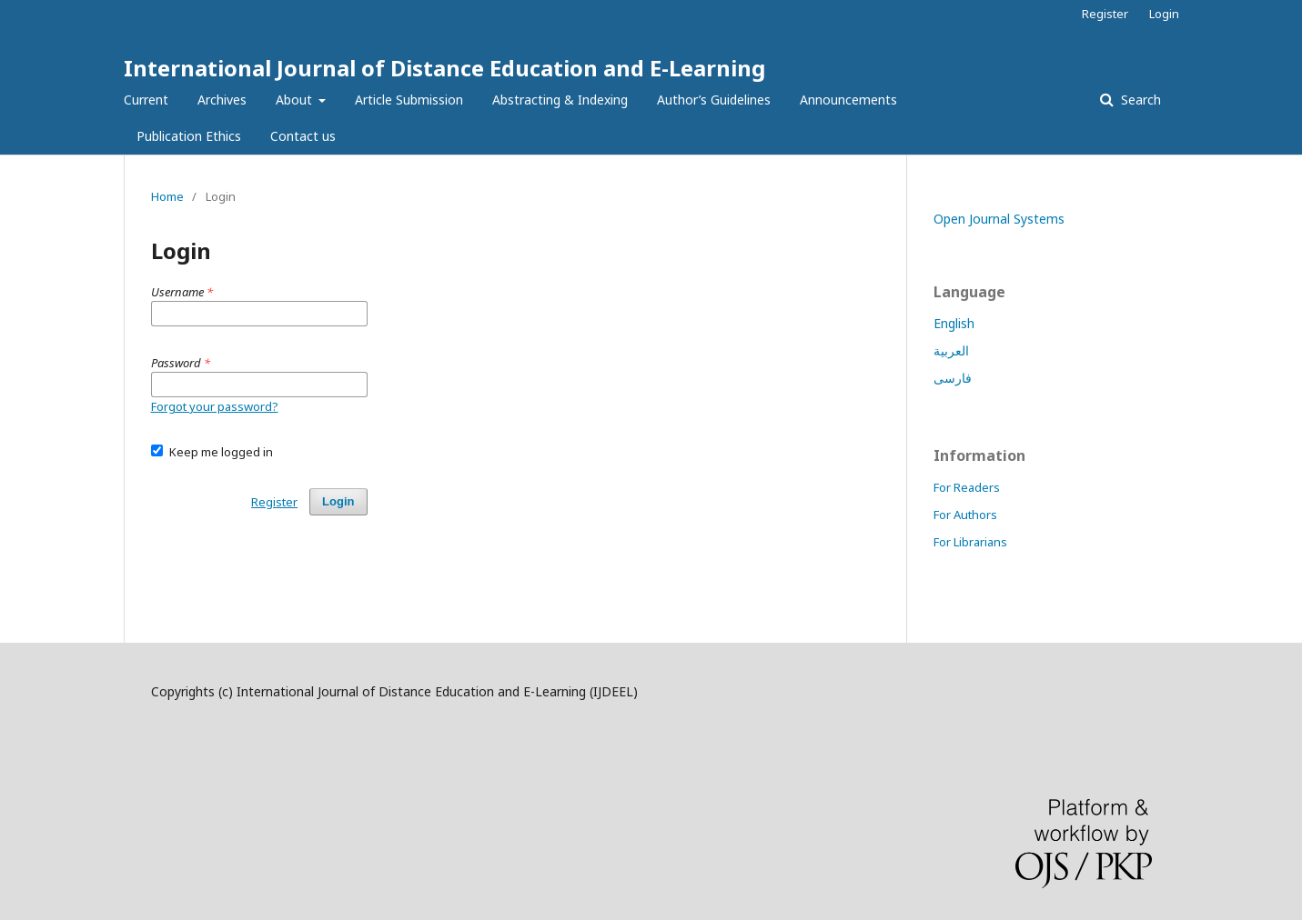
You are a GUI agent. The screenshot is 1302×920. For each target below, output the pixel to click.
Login (1164, 13)
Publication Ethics (188, 136)
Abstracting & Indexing (560, 99)
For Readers (967, 487)
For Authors (965, 514)
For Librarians (970, 542)
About (296, 99)
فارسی (953, 377)
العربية (951, 350)
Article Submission (409, 99)
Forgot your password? (214, 406)
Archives (222, 99)
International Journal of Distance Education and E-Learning (444, 68)
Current (146, 99)
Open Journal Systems (999, 218)
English (954, 323)
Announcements (848, 99)
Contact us (303, 136)
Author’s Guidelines (714, 99)
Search (1139, 99)
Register (1105, 13)
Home (167, 196)
